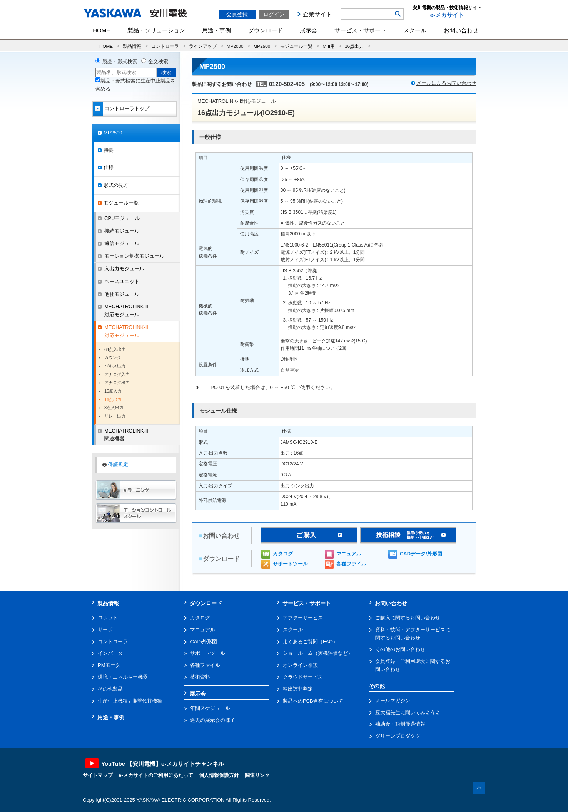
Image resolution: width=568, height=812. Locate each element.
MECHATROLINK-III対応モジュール (127, 310)
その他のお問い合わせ (400, 649)
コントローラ (165, 46)
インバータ (110, 653)
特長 (109, 150)
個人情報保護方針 (219, 775)
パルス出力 (114, 366)
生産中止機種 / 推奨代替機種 (130, 701)
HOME (101, 30)
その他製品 (110, 689)
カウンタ (112, 357)
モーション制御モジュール (134, 256)
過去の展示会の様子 (212, 720)
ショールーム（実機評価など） (318, 653)
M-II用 (328, 46)
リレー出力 (114, 416)
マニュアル (348, 554)
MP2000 (235, 46)
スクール (414, 30)
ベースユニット (121, 281)
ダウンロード (265, 30)
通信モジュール (121, 243)
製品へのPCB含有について (313, 701)
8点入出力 (114, 407)
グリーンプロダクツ (397, 736)
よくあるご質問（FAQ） (310, 641)
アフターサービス (303, 618)
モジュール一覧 (296, 46)
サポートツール (290, 564)
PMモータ (109, 665)
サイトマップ (98, 775)
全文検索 (158, 61)
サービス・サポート (360, 30)
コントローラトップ (126, 108)
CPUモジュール (122, 218)
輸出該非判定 (298, 689)
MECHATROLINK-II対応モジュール (126, 331)
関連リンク (257, 775)
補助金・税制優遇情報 (400, 724)
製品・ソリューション (156, 30)
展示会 (308, 30)
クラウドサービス (303, 677)
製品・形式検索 (119, 61)
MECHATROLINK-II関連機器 (126, 435)
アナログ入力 (117, 374)
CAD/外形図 (203, 641)
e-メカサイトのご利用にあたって (156, 775)
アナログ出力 (117, 382)
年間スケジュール (210, 708)
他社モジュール (121, 294)
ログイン (274, 14)
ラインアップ (203, 46)
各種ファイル (351, 564)
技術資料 (200, 677)
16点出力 (354, 46)
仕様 (109, 167)
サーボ (105, 629)
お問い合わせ (461, 30)
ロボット (108, 618)
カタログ (283, 554)
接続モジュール (121, 231)
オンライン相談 (300, 665)
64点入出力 (115, 349)
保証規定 (118, 464)
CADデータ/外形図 (421, 554)
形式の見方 (116, 185)
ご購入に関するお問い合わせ (407, 618)
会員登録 (237, 14)
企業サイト (317, 14)
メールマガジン (392, 700)
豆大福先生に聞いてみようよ (407, 712)
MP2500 (262, 46)
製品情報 (132, 46)
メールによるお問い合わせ (446, 83)
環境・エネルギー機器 (123, 677)
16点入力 (113, 391)
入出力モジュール (124, 269)
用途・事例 (216, 30)
